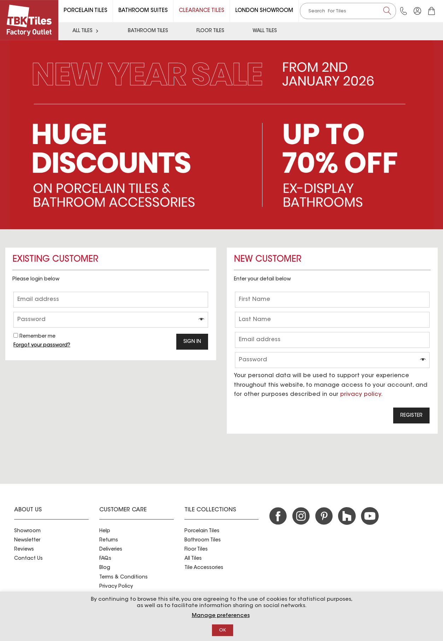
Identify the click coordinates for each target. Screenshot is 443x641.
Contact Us (28, 558)
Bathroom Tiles (148, 31)
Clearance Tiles (201, 10)
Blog (104, 567)
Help (104, 531)
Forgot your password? (41, 345)
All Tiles (86, 31)
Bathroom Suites (143, 10)
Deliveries (110, 549)
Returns (108, 540)
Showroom (27, 531)
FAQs (105, 558)
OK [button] (222, 630)
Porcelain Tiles (85, 10)
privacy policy (360, 394)
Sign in (192, 341)
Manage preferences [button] (221, 615)
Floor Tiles (210, 31)
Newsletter (27, 540)
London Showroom (264, 10)
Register (411, 415)
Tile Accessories (203, 567)
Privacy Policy (116, 586)
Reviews (24, 549)
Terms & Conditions (123, 577)
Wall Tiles (265, 31)
